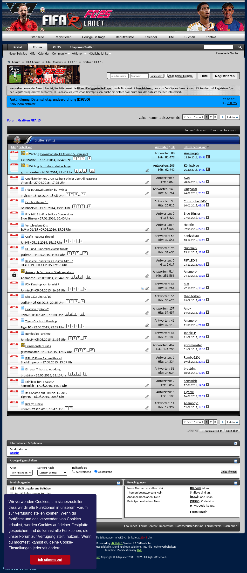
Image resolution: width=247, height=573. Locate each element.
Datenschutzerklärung (189, 526)
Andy (13, 104)
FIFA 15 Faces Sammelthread (43, 358)
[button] (63, 548)
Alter (13, 467)
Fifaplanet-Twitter (82, 47)
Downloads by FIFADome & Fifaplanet (64, 154)
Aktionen (77, 53)
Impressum (166, 526)
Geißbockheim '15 (36, 202)
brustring (27, 375)
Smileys (195, 492)
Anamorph (28, 278)
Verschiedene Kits (36, 225)
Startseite (37, 37)
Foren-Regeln (198, 512)
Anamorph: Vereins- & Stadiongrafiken (49, 272)
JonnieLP (27, 290)
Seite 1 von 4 (195, 117)
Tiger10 (26, 327)
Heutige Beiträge (93, 37)
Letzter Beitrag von (196, 147)
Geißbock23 (29, 160)
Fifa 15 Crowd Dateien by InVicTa (46, 189)
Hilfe (204, 76)
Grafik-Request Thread (39, 236)
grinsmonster (30, 172)
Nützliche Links (98, 53)
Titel (13, 147)
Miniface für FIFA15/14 (39, 381)
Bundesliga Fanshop (37, 333)
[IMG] (194, 497)
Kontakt (211, 37)
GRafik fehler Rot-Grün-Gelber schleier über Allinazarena (61, 178)
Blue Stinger (29, 218)
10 (84, 253)
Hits (173, 147)
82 (88, 276)
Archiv (154, 526)
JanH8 (25, 242)
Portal (18, 47)
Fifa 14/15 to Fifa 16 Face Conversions (49, 214)
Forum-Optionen (195, 130)
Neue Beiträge (18, 53)
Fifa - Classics (54, 62)
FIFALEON (27, 265)
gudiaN (25, 303)
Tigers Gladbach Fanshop (41, 321)
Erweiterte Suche (227, 53)
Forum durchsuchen (222, 130)
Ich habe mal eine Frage (55, 166)
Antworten (161, 147)
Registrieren (225, 76)
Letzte (233, 117)
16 (82, 313)
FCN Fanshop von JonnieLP (42, 284)
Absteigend (103, 472)
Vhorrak (26, 183)
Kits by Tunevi (34, 404)
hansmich (27, 386)
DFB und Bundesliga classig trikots (46, 249)
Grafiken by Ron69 (36, 309)
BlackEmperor (30, 362)
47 (91, 350)
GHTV (57, 47)
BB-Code (195, 488)
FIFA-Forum (33, 62)
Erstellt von (25, 147)
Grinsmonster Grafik (38, 346)
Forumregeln (213, 526)
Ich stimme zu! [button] (50, 560)
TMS (139, 550)
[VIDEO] (195, 501)
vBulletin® (117, 543)
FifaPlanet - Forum (136, 526)
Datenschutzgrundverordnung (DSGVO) (60, 99)
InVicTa (25, 195)
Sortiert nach (45, 467)
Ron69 (25, 315)
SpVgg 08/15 (29, 229)
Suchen (190, 37)
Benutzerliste (125, 37)
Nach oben (232, 431)
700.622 (232, 103)
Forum (37, 47)
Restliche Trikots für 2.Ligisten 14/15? (49, 261)
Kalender (150, 37)
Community (59, 53)
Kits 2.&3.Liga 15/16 (38, 296)
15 (83, 194)
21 (92, 170)
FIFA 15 (72, 62)
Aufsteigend (81, 472)
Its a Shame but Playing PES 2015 (46, 393)
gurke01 (26, 255)
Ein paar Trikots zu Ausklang (43, 369)
